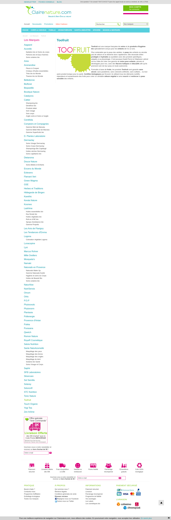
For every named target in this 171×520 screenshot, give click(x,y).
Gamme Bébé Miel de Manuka (37, 130)
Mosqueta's (29, 259)
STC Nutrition (30, 392)
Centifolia (28, 120)
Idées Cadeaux (61, 24)
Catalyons (28, 96)
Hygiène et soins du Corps (36, 276)
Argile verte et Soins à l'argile (37, 116)
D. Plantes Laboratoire (34, 136)
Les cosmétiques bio (93, 504)
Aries (26, 61)
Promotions (48, 24)
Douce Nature (30, 161)
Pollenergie (29, 316)
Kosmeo (28, 204)
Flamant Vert (30, 177)
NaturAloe (28, 285)
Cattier (27, 100)
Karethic (28, 196)
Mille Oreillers (30, 255)
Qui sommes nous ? (62, 489)
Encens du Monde (32, 169)
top (161, 502)
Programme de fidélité (93, 496)
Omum (27, 293)
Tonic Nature (30, 396)
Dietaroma (29, 157)
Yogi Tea (28, 408)
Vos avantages (91, 499)
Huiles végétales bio (33, 217)
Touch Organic (31, 404)
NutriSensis (29, 289)
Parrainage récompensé (108, 468)
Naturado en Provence (34, 267)
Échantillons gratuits (124, 468)
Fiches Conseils (46, 2)
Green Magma (31, 181)
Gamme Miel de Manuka (35, 127)
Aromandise (29, 65)
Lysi (26, 247)
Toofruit (27, 400)
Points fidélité (93, 466)
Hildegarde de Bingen (34, 192)
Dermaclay (29, 140)
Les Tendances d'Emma (35, 232)
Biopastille (29, 88)
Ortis (26, 296)
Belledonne (29, 80)
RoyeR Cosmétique (33, 340)
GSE (26, 184)
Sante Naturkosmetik (34, 348)
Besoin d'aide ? (29, 489)
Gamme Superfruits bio (35, 132)
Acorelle (28, 49)
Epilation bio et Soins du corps (37, 52)
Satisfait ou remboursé (78, 468)
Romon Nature (31, 336)
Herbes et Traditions (33, 188)
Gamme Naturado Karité (35, 273)
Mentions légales (61, 492)
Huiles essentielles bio (34, 212)
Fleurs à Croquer (32, 68)
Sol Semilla (29, 380)
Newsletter (30, 2)
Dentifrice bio (31, 106)
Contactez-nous (29, 492)
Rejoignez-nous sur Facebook (66, 499)
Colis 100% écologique (139, 468)
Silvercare (28, 376)
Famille (52, 30)
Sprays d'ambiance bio (34, 222)
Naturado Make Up (33, 270)
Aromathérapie (65, 30)
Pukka (27, 324)
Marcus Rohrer (31, 251)
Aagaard (28, 45)
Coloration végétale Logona (36, 240)
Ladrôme (28, 208)
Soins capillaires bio (33, 154)
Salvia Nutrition (31, 344)
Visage (25, 30)
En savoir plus (146, 518)
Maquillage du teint (33, 359)
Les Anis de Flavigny (34, 228)
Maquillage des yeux (34, 351)
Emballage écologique (32, 496)
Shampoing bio (32, 103)
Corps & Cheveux (38, 30)
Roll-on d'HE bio (32, 219)
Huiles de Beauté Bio (34, 278)
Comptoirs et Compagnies (36, 124)
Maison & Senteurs (111, 30)
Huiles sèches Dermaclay (36, 151)
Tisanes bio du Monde (34, 76)
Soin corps (30, 113)
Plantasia (28, 312)
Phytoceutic (29, 304)
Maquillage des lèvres (34, 354)
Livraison (89, 492)
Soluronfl (28, 388)
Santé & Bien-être (82, 30)
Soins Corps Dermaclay (35, 146)
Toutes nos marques (31, 499)
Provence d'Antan (32, 320)
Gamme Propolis (32, 224)
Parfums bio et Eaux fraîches (37, 55)
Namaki (27, 263)
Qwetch (27, 332)
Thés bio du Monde (33, 73)
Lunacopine (29, 243)
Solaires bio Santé (33, 362)
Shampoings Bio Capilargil (36, 149)
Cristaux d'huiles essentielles (37, 71)
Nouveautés (37, 24)
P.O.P (26, 300)
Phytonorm (29, 308)
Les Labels (89, 501)
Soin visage (30, 111)
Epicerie (96, 30)
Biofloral (28, 84)
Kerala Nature (30, 200)
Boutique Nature (31, 92)
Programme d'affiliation (32, 494)
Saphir (27, 368)
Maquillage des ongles (34, 357)
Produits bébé (31, 108)
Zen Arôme (29, 412)
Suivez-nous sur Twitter (64, 501)
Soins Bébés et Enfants (35, 165)
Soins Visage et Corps (34, 364)
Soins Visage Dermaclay (35, 143)
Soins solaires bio (33, 57)
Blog (59, 2)
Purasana (28, 328)
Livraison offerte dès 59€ (47, 468)
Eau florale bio (31, 214)
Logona (27, 236)
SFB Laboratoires (32, 372)
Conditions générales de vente (65, 494)
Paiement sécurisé (31, 468)
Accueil (27, 24)
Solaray (27, 384)
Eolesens (28, 173)
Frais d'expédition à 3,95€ (62, 468)
